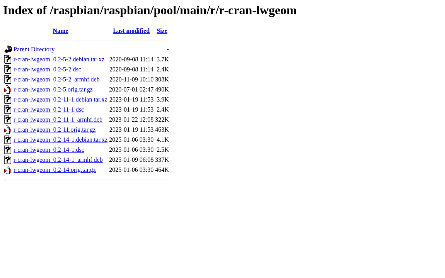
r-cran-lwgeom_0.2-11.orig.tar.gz (54, 129)
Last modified (131, 30)
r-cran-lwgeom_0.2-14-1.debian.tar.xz (60, 139)
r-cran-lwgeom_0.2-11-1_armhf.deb (58, 119)
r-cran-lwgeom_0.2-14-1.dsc (49, 149)
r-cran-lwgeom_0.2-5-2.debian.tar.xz (59, 59)
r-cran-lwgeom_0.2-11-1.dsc (49, 109)
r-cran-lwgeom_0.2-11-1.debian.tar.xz (60, 99)
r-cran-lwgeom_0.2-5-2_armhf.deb (57, 79)
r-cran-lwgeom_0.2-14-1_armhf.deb (58, 159)
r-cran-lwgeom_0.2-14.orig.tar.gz (55, 169)
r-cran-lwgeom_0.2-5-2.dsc (47, 69)
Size (162, 30)
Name (60, 30)
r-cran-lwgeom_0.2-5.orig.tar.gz (53, 89)
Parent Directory (34, 49)
